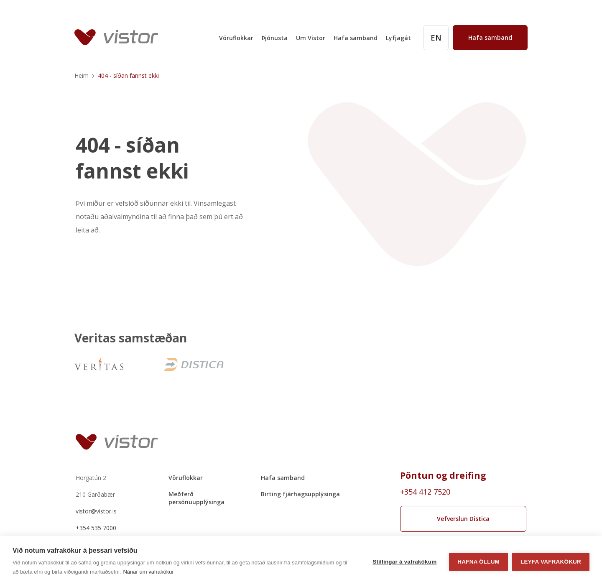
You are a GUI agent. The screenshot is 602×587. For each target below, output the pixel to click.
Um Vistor (310, 38)
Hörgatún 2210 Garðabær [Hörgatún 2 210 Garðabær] (95, 486)
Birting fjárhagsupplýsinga (300, 494)
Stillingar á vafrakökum (404, 562)
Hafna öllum (478, 562)
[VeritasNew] (98, 364)
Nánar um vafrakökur (148, 572)
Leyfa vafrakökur (550, 562)
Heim (81, 75)
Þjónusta (275, 38)
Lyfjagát (398, 38)
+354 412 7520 (425, 492)
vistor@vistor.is (96, 511)
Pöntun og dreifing (443, 475)
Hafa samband (356, 38)
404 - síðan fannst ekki (132, 158)
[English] (436, 37)
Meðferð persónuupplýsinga (196, 498)
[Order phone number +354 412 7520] (463, 491)
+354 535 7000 (96, 528)
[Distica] (192, 364)
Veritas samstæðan (130, 338)
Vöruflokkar (236, 38)
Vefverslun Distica (463, 519)
